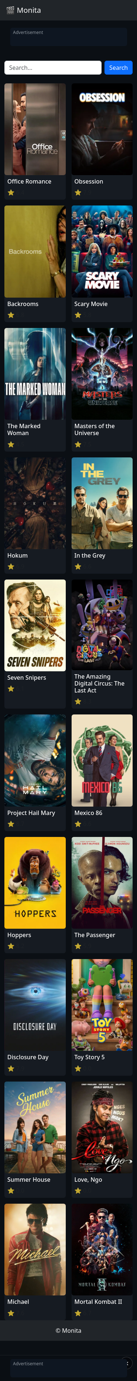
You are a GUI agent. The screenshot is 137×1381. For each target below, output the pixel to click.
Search (118, 68)
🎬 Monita (23, 10)
